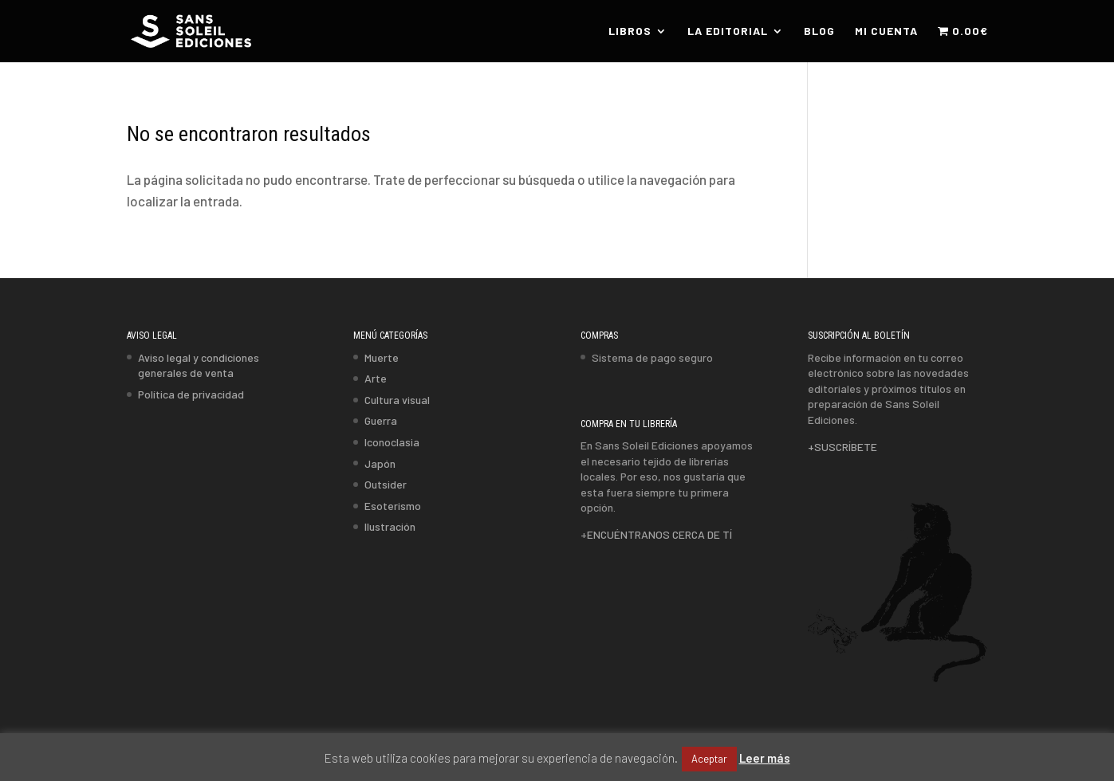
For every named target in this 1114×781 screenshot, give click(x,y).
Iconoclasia (391, 442)
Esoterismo (392, 505)
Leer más (764, 758)
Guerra (380, 420)
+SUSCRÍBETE (842, 446)
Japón (380, 463)
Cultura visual (397, 399)
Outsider (385, 484)
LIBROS (629, 31)
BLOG (819, 31)
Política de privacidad (191, 394)
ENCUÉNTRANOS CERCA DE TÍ (659, 534)
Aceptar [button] (709, 758)
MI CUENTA (886, 31)
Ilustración (389, 526)
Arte (375, 378)
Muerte (381, 357)
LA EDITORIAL (727, 31)
